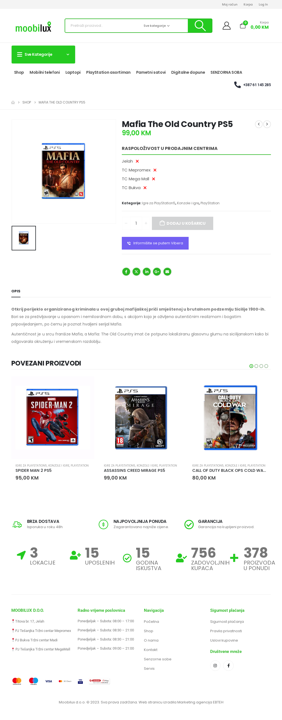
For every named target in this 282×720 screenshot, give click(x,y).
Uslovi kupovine (224, 640)
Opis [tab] (15, 291)
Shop (19, 72)
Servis (149, 668)
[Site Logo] (33, 27)
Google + (156, 271)
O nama (151, 640)
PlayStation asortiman (108, 72)
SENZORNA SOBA (226, 72)
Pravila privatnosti (226, 631)
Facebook (126, 271)
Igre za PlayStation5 (158, 203)
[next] (267, 124)
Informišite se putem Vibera (155, 243)
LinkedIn (146, 271)
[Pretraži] (200, 25)
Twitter (136, 271)
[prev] (259, 124)
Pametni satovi (151, 72)
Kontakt (150, 649)
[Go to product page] (52, 417)
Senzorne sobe (158, 659)
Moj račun (230, 4)
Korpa (248, 4)
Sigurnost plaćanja (227, 621)
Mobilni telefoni (45, 72)
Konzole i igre (188, 203)
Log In (263, 4)
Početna (151, 621)
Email (167, 271)
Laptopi (73, 72)
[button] (251, 366)
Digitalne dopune (188, 72)
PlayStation (210, 203)
